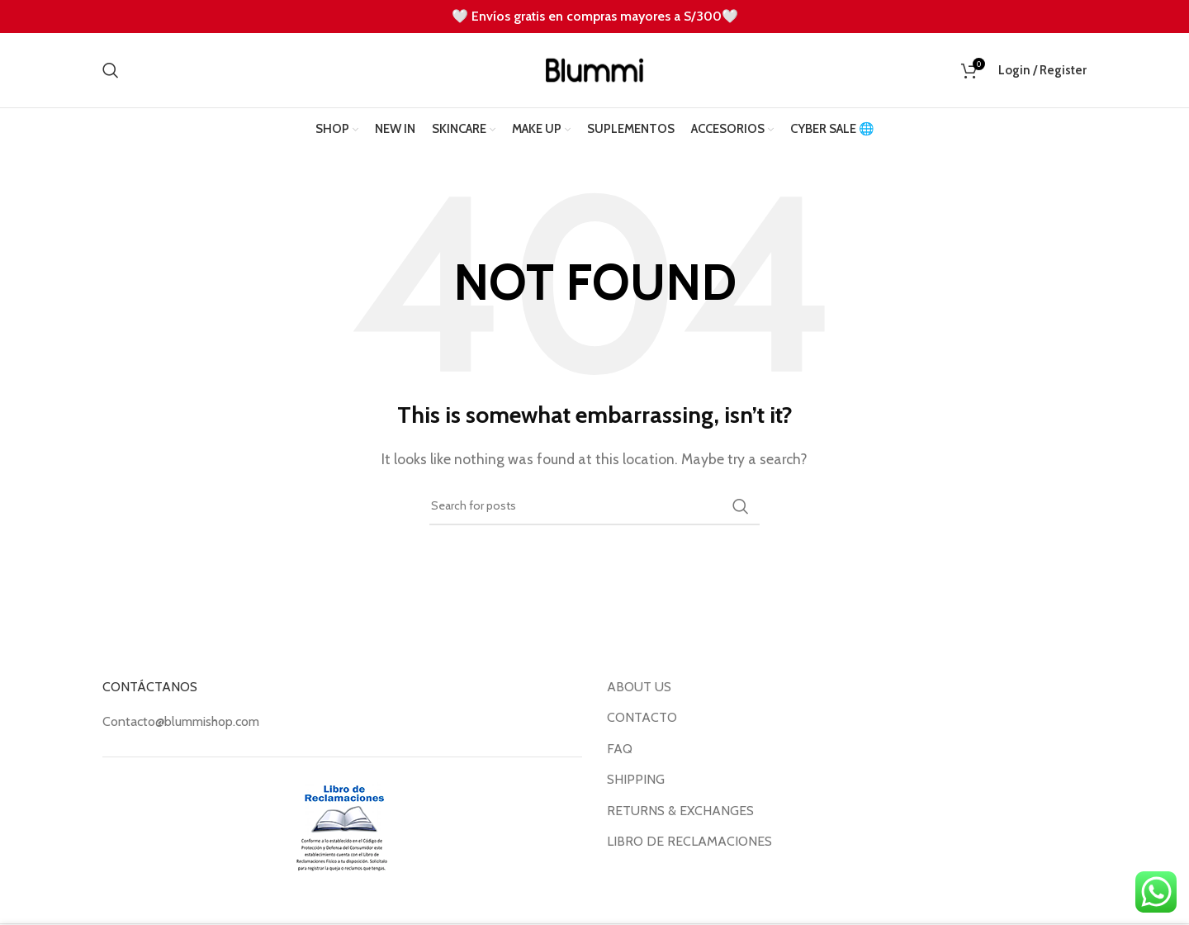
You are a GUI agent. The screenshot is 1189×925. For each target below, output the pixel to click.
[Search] (110, 70)
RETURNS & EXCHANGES (680, 810)
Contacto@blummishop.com (180, 721)
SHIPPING (636, 779)
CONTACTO (642, 717)
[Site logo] (594, 69)
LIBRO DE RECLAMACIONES (689, 841)
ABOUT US (639, 687)
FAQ (619, 749)
